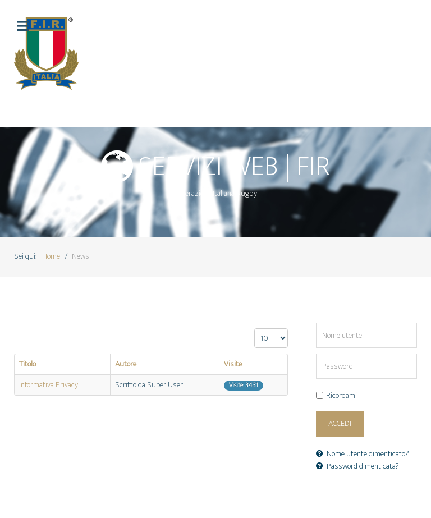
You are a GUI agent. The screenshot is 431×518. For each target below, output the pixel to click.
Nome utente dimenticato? (362, 454)
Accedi (339, 423)
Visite (233, 364)
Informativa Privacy (48, 385)
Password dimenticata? (357, 466)
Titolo (27, 364)
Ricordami (341, 396)
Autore (125, 364)
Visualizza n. (254, 328)
